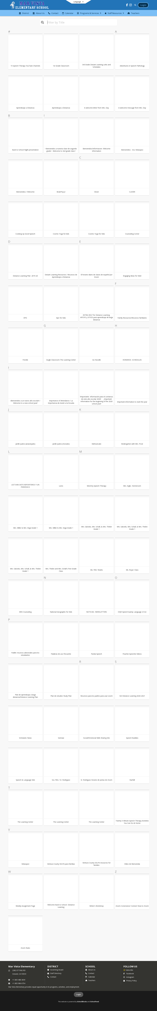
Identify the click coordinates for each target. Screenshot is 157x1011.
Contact (51, 977)
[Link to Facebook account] (127, 5)
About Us (90, 970)
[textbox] (81, 22)
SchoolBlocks (82, 1002)
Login (78, 994)
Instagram (128, 977)
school (90, 966)
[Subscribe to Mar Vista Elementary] (128, 970)
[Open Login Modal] (143, 5)
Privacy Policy (130, 980)
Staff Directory (54, 973)
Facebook (128, 973)
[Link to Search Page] (135, 5)
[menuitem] (24, 13)
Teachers (90, 980)
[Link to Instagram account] (130, 5)
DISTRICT (52, 966)
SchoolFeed (94, 1002)
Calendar (90, 977)
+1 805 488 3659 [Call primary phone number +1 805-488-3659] (18, 980)
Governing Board (55, 970)
